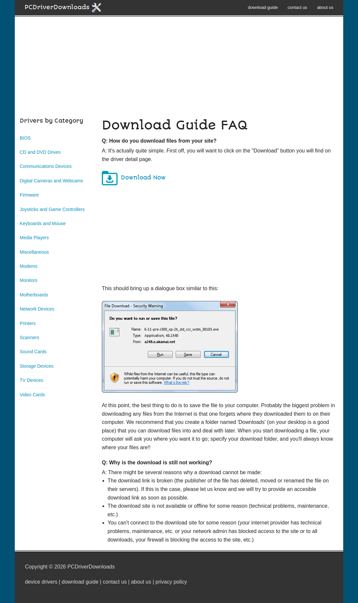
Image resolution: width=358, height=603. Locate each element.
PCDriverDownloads (63, 7)
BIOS (25, 138)
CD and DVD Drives (40, 152)
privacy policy (171, 582)
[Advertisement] (179, 70)
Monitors (28, 280)
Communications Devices (46, 166)
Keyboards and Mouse (43, 223)
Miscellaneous (34, 252)
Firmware (29, 194)
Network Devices (37, 309)
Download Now (143, 177)
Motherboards (34, 294)
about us (325, 7)
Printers (27, 323)
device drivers (41, 582)
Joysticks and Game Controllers (52, 209)
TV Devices (31, 380)
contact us (297, 7)
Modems (28, 266)
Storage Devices (37, 366)
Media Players (34, 237)
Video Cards (32, 394)
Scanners (29, 337)
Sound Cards (33, 351)
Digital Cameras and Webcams (51, 180)
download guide (263, 7)
